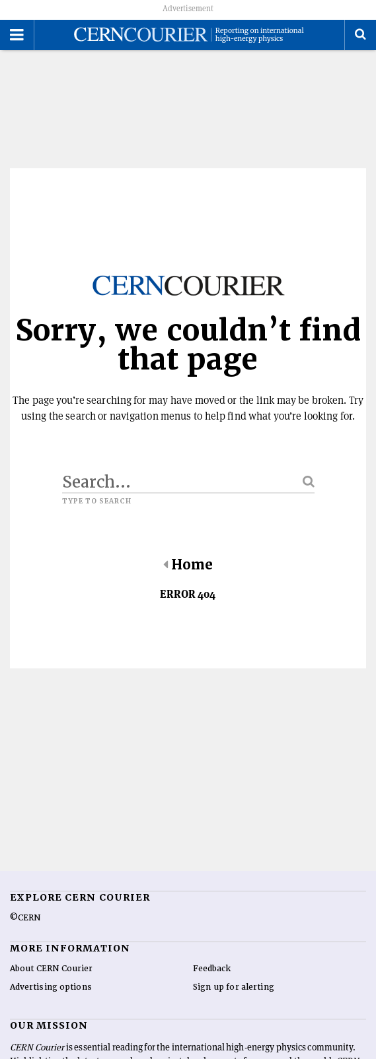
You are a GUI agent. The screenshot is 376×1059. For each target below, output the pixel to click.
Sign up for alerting (233, 987)
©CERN (25, 918)
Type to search (97, 501)
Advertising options (51, 987)
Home (188, 565)
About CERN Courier (51, 968)
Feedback (212, 968)
